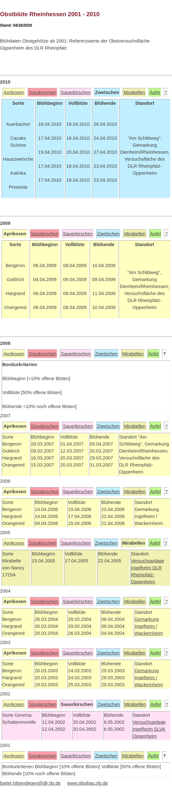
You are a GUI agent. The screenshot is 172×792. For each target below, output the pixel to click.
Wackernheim (148, 633)
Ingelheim (142, 567)
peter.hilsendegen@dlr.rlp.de (31, 783)
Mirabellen (134, 92)
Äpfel (154, 92)
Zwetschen (108, 233)
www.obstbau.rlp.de (87, 783)
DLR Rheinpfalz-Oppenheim (146, 574)
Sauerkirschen (76, 92)
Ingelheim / (145, 626)
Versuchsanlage (147, 560)
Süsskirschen (42, 92)
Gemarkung (146, 619)
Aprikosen (13, 92)
